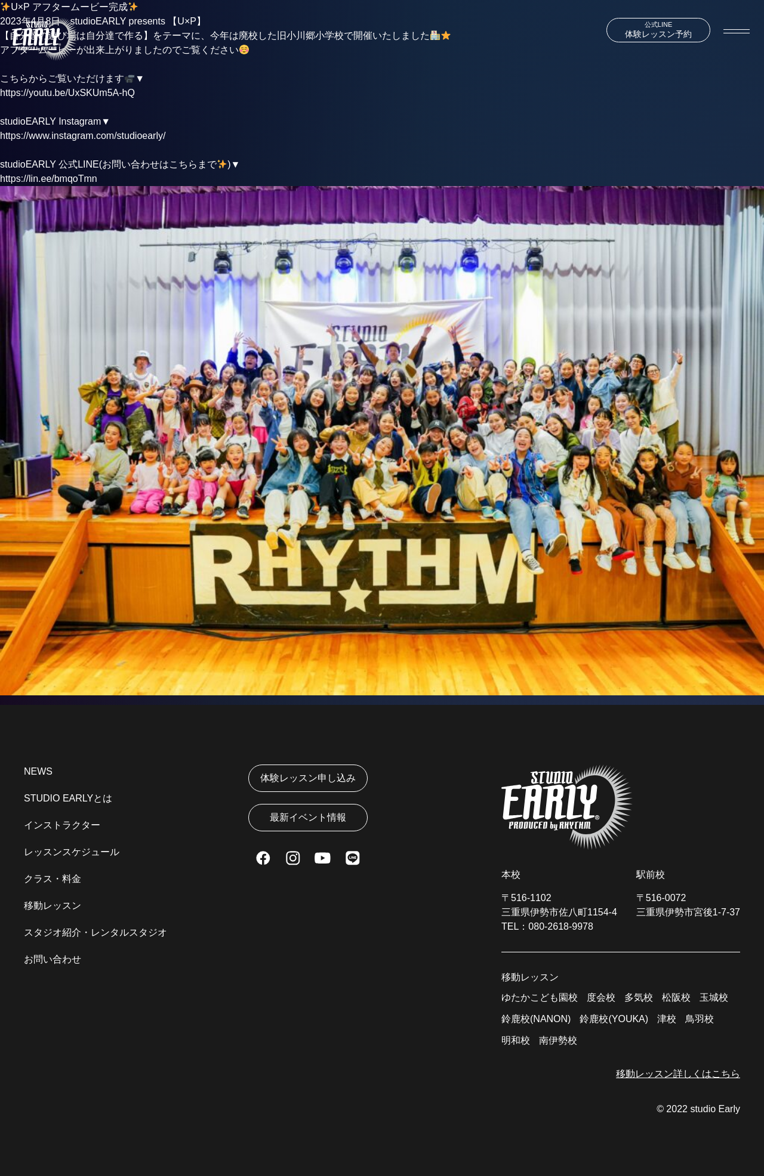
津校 (666, 1019)
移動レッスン (52, 905)
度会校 (601, 997)
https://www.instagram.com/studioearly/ (82, 136)
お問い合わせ (52, 959)
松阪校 (676, 997)
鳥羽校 (699, 1019)
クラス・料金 (52, 879)
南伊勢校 (558, 1040)
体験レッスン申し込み (308, 778)
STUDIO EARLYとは (68, 798)
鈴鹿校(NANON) (536, 1019)
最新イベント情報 (308, 817)
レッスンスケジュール (71, 852)
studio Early (715, 1109)
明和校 (515, 1040)
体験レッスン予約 (658, 30)
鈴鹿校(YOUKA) (614, 1019)
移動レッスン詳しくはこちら (678, 1074)
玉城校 (714, 997)
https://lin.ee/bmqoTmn (48, 179)
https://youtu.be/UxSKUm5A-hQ (67, 93)
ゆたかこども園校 (539, 997)
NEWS (38, 771)
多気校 (638, 997)
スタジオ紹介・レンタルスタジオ (95, 932)
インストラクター (62, 825)
